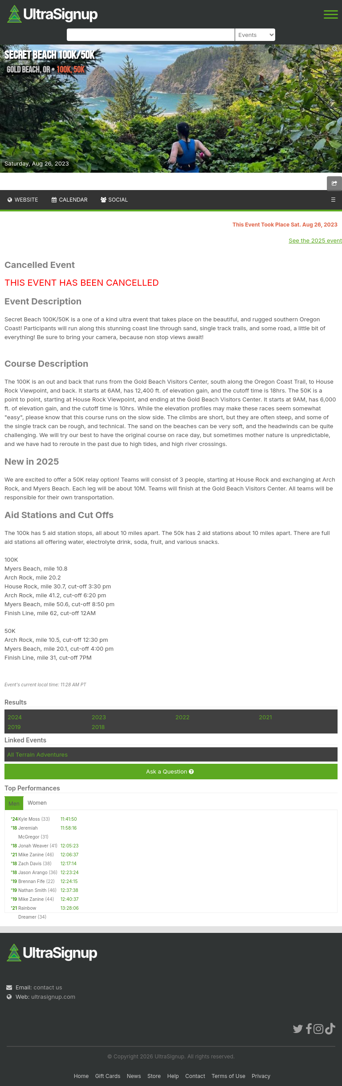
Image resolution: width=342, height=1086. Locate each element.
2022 (182, 717)
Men (14, 803)
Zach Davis (29, 863)
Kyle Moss (29, 819)
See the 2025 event (315, 240)
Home (81, 1076)
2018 (98, 726)
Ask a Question (170, 771)
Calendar (69, 199)
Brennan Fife (31, 881)
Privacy (261, 1076)
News (134, 1076)
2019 (14, 726)
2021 (265, 717)
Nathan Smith (32, 890)
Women (37, 802)
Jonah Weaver (33, 845)
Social (114, 199)
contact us (47, 987)
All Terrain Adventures (37, 754)
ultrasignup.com (53, 996)
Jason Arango (33, 872)
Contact (195, 1076)
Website (22, 199)
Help (173, 1076)
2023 (99, 717)
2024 (15, 717)
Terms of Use (228, 1076)
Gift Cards (108, 1076)
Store (154, 1076)
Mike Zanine (31, 854)
